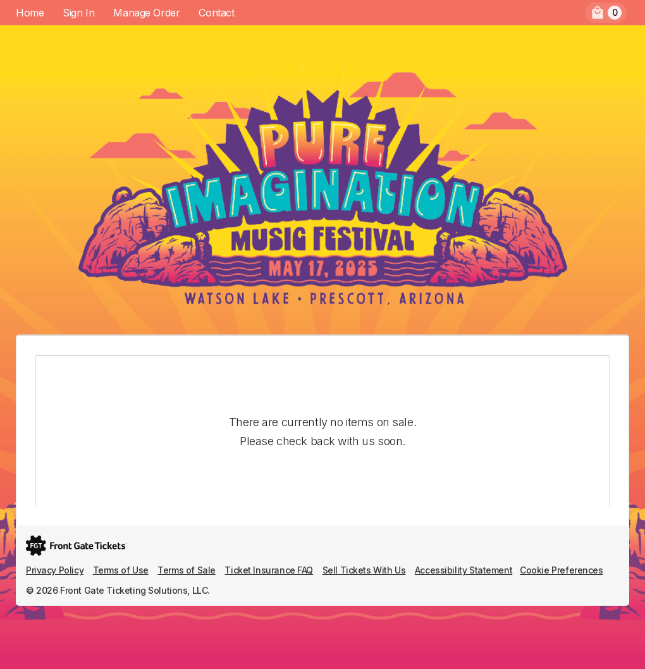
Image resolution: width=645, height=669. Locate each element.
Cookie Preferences (561, 570)
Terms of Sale (186, 570)
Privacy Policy (54, 570)
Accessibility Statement (463, 570)
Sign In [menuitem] (78, 12)
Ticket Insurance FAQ (268, 570)
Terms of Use (121, 570)
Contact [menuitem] (216, 12)
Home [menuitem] (30, 12)
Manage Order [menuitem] (146, 12)
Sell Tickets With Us (364, 570)
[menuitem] (605, 13)
